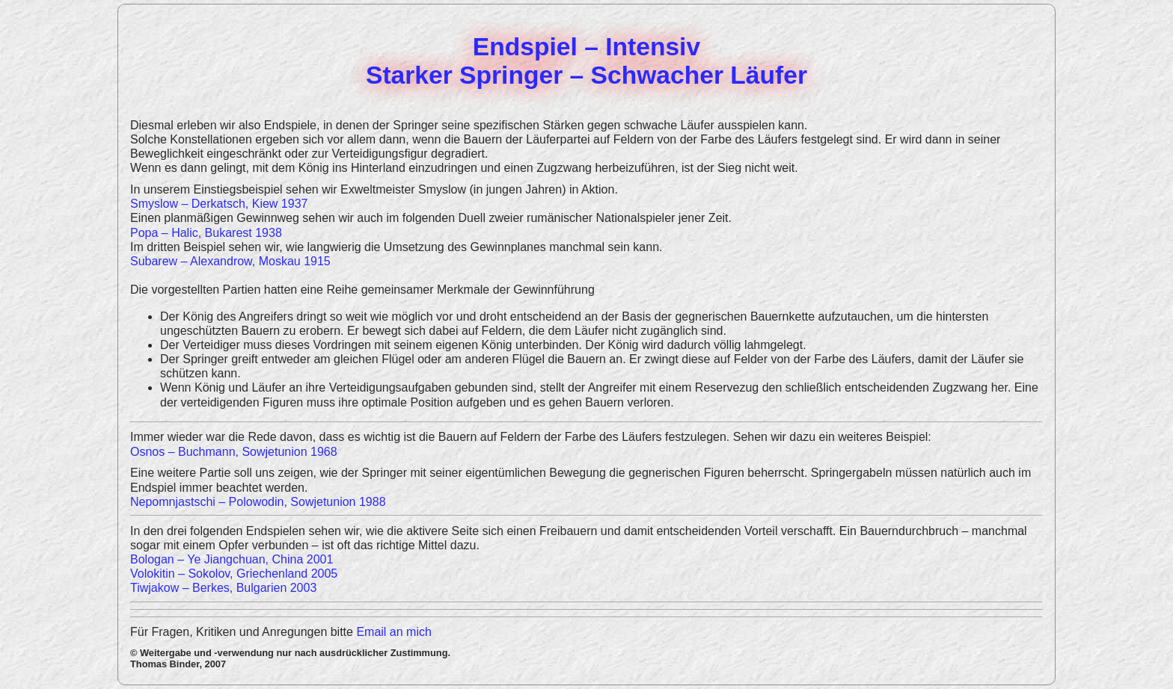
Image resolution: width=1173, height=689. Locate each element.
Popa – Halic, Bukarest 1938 (206, 232)
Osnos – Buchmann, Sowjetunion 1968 (233, 451)
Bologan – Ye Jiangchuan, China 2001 (231, 559)
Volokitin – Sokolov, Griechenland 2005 (233, 573)
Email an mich (393, 631)
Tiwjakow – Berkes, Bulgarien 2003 (223, 587)
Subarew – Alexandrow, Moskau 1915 (230, 261)
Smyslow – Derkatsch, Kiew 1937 (218, 203)
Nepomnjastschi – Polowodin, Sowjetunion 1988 (258, 501)
